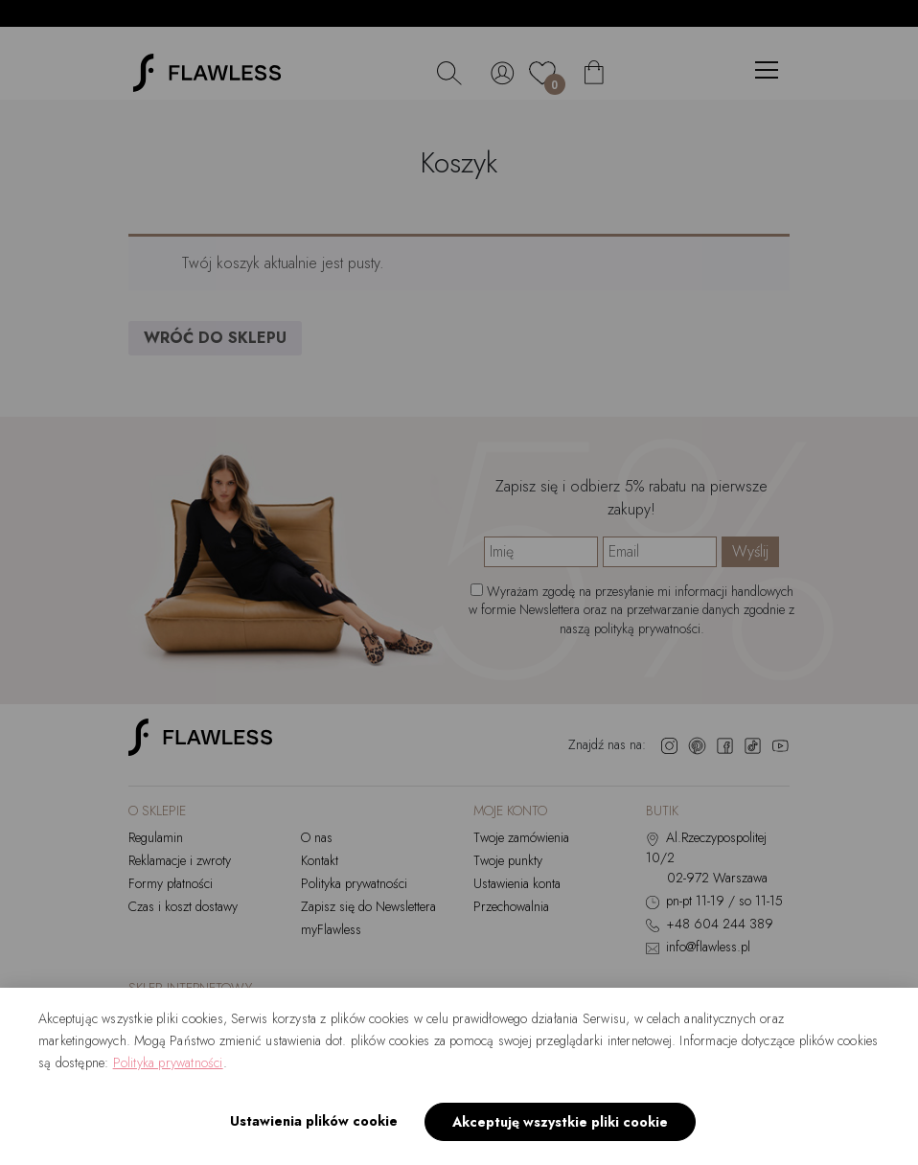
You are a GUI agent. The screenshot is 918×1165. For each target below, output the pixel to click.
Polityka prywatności (168, 1062)
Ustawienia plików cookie (314, 1121)
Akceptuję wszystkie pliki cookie (560, 1121)
